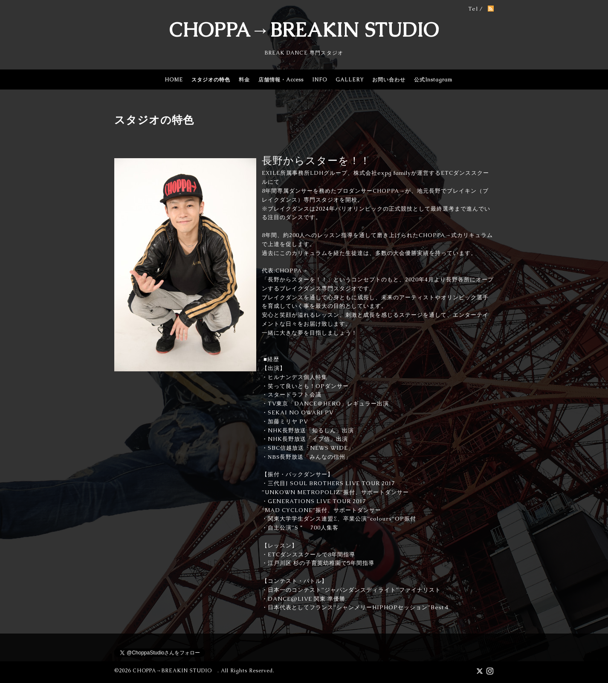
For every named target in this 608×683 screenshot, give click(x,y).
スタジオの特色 (210, 79)
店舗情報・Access (281, 79)
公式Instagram (433, 79)
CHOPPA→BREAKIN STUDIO (304, 29)
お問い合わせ (388, 79)
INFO (319, 79)
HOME (174, 79)
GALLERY (350, 79)
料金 (244, 79)
